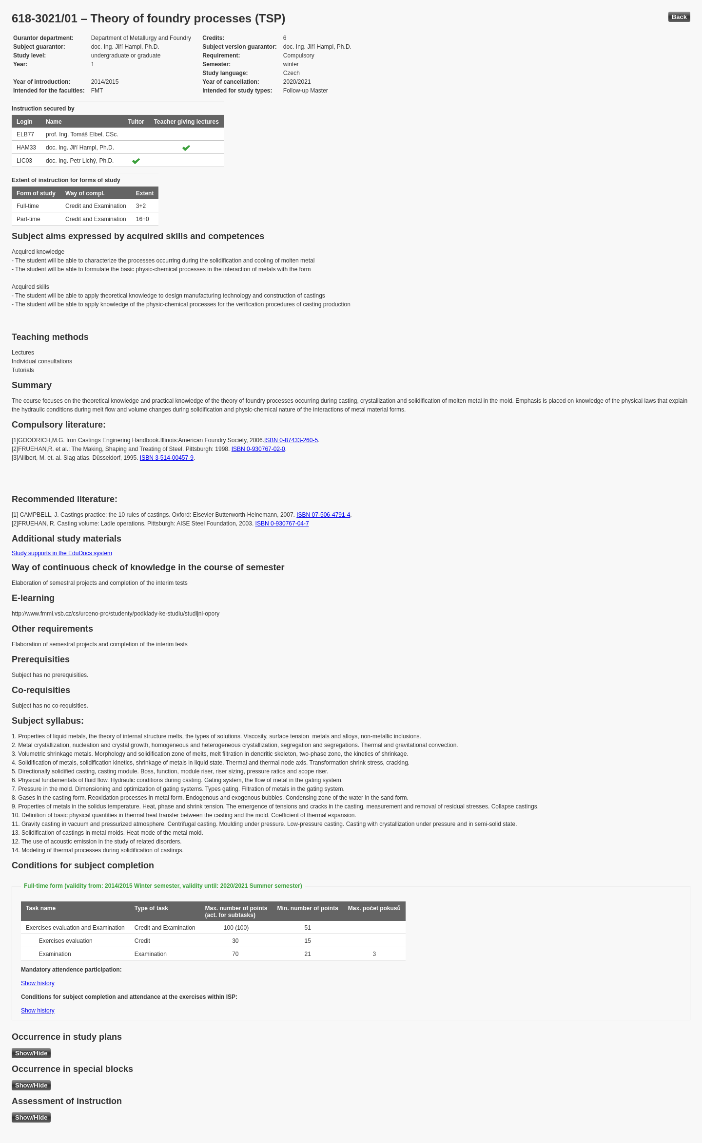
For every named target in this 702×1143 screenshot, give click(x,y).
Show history (38, 983)
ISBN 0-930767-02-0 (258, 449)
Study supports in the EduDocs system (62, 553)
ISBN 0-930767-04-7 (282, 523)
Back (679, 16)
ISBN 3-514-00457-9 (167, 457)
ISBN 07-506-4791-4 (323, 514)
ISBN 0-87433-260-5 (291, 440)
